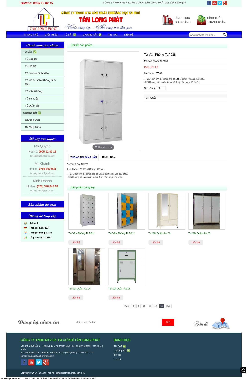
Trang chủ (31, 34)
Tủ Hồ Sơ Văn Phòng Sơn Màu (40, 82)
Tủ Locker (31, 58)
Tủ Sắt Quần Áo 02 (159, 233)
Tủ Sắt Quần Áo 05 (119, 288)
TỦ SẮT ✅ (70, 34)
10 (144, 306)
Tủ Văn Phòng (33, 91)
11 (150, 306)
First (127, 306)
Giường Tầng (33, 127)
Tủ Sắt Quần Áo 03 (199, 233)
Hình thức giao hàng (182, 20)
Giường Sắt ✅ (92, 34)
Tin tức (113, 34)
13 (162, 306)
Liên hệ (128, 34)
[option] (103, 101)
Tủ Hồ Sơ (30, 65)
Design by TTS (78, 373)
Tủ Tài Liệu (32, 98)
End (168, 306)
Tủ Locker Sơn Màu (37, 73)
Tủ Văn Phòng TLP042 (121, 233)
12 (156, 306)
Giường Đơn (32, 119)
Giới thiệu (51, 34)
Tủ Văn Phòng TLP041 (81, 233)
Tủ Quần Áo (32, 105)
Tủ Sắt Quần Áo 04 (79, 288)
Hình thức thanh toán (216, 20)
